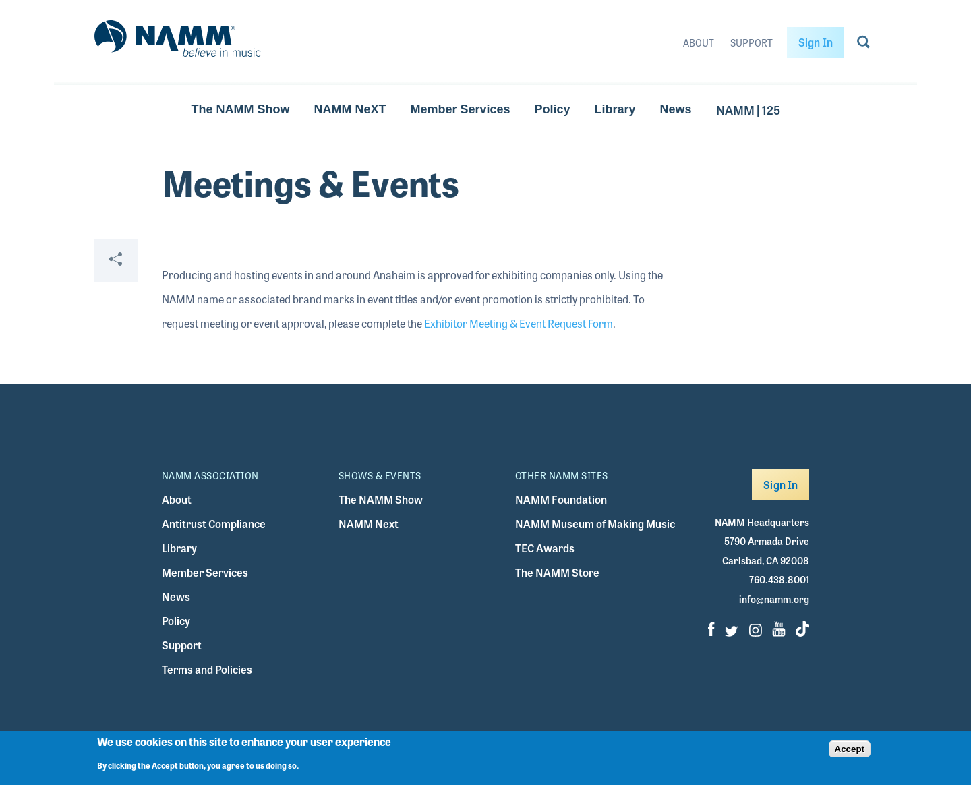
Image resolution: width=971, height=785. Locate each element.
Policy (552, 109)
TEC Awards (545, 548)
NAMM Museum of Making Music (595, 523)
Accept (849, 749)
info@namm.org (774, 599)
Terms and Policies (207, 669)
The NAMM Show (240, 109)
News (676, 109)
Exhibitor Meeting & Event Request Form (518, 323)
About (698, 42)
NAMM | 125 (748, 109)
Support (751, 42)
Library (615, 109)
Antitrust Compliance (214, 523)
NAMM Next (369, 523)
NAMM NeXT (350, 109)
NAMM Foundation (561, 499)
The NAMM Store (557, 572)
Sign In (815, 42)
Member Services (460, 109)
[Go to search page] (863, 44)
